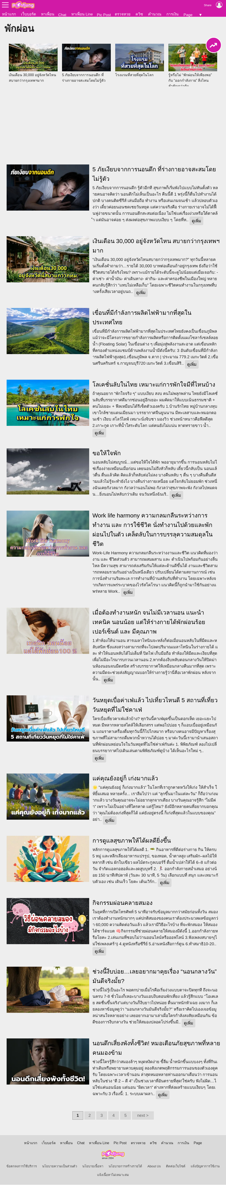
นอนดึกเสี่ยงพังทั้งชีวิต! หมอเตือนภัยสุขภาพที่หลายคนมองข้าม (156, 1048)
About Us (154, 1166)
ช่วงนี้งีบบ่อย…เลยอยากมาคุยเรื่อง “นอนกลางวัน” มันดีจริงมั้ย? (154, 977)
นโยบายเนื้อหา (92, 1166)
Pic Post (104, 15)
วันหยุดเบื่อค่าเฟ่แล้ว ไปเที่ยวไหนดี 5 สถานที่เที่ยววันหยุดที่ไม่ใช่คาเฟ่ (155, 705)
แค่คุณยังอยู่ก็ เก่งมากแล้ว (125, 779)
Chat (62, 15)
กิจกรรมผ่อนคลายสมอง (122, 903)
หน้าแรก (9, 14)
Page (188, 15)
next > (143, 1115)
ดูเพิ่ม (196, 221)
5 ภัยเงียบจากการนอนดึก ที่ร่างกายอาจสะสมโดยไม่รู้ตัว (154, 174)
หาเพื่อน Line (82, 14)
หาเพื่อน (47, 14)
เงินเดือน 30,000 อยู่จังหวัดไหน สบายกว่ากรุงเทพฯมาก (156, 246)
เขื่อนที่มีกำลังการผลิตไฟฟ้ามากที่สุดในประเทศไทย (141, 318)
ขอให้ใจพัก (106, 453)
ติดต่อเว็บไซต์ (175, 1166)
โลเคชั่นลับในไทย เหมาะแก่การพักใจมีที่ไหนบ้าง (153, 385)
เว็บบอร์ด (28, 14)
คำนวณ (154, 14)
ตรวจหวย (122, 14)
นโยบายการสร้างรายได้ (125, 1166)
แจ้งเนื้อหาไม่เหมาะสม (113, 1175)
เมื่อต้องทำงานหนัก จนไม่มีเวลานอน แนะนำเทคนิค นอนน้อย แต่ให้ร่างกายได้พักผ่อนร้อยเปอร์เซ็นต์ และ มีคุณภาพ (148, 622)
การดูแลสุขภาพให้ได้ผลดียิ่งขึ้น (131, 841)
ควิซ (139, 14)
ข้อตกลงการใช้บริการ (21, 1166)
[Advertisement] (113, 123)
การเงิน (172, 14)
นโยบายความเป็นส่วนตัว (59, 1166)
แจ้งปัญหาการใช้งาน (205, 1166)
